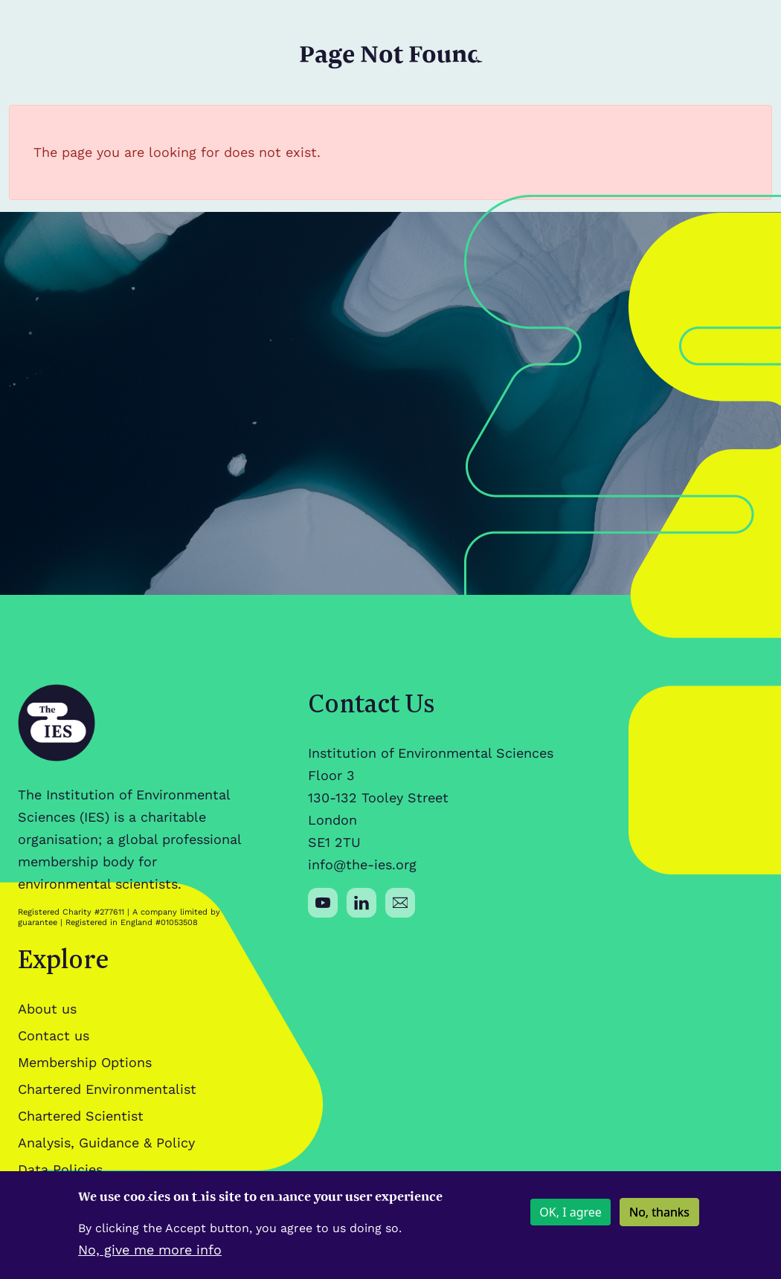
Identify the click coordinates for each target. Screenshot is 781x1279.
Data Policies (60, 1169)
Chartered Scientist (81, 1116)
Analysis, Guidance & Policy (106, 1142)
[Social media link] (323, 903)
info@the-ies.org (362, 864)
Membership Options (85, 1062)
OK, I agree (570, 1218)
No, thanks (659, 1218)
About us (47, 1009)
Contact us (53, 1035)
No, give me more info (150, 1255)
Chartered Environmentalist (107, 1089)
